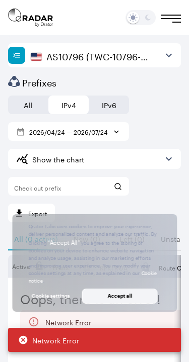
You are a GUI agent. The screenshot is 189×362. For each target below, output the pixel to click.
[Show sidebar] (16, 55)
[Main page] (30, 17)
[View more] (169, 55)
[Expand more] (169, 159)
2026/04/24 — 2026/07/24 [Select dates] (68, 131)
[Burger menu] (171, 19)
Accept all (119, 296)
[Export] (31, 213)
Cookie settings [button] (51, 296)
